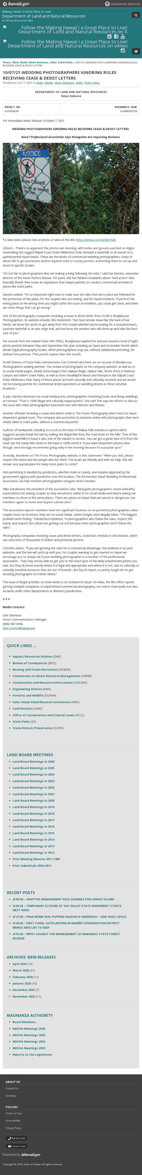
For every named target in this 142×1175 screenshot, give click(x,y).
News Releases (38, 62)
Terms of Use (14, 1113)
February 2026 (23, 977)
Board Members (24, 1022)
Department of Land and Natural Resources (43, 16)
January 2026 (22, 983)
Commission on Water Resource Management (46, 676)
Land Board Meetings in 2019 (33, 807)
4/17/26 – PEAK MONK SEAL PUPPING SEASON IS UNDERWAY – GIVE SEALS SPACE (69, 917)
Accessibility (13, 1120)
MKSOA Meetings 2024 (29, 1041)
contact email (18, 1146)
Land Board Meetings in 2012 (33, 852)
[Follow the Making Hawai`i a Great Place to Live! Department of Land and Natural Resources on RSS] (109, 36)
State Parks (65, 62)
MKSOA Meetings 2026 (29, 1029)
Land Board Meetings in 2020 (33, 800)
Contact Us (12, 1088)
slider (53, 62)
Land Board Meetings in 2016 (33, 826)
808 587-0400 (18, 1138)
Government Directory (125, 4)
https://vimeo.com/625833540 (96, 240)
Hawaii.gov (15, 4)
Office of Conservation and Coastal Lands (43, 715)
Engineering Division (27, 689)
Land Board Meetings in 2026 (33, 761)
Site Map (11, 1095)
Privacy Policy (13, 1128)
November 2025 (24, 996)
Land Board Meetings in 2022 (33, 787)
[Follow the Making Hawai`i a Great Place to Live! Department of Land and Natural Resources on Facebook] (116, 36)
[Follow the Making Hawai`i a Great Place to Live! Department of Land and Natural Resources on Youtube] (123, 36)
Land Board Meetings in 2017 (33, 820)
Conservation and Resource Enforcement (43, 682)
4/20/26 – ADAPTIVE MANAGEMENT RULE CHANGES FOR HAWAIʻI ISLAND (63, 899)
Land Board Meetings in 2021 (33, 794)
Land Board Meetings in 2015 (33, 833)
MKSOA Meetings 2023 (29, 1048)
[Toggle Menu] (136, 51)
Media (24, 62)
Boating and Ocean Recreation (35, 669)
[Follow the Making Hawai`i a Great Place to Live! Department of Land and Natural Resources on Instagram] (123, 50)
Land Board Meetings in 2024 (33, 774)
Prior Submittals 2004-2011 (32, 866)
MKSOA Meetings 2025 (29, 1035)
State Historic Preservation (33, 728)
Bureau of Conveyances (30, 663)
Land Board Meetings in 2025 (33, 768)
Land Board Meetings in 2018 (33, 813)
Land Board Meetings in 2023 (33, 781)
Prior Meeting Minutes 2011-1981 (36, 859)
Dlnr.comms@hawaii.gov (19, 628)
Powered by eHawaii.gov (21, 1156)
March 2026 (21, 970)
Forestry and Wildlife (28, 695)
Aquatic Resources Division (32, 656)
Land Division (22, 708)
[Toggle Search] (136, 15)
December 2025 (24, 990)
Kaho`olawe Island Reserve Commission (42, 702)
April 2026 (19, 964)
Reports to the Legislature (32, 1054)
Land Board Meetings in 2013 (33, 846)
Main (16, 62)
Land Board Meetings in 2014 (33, 839)
